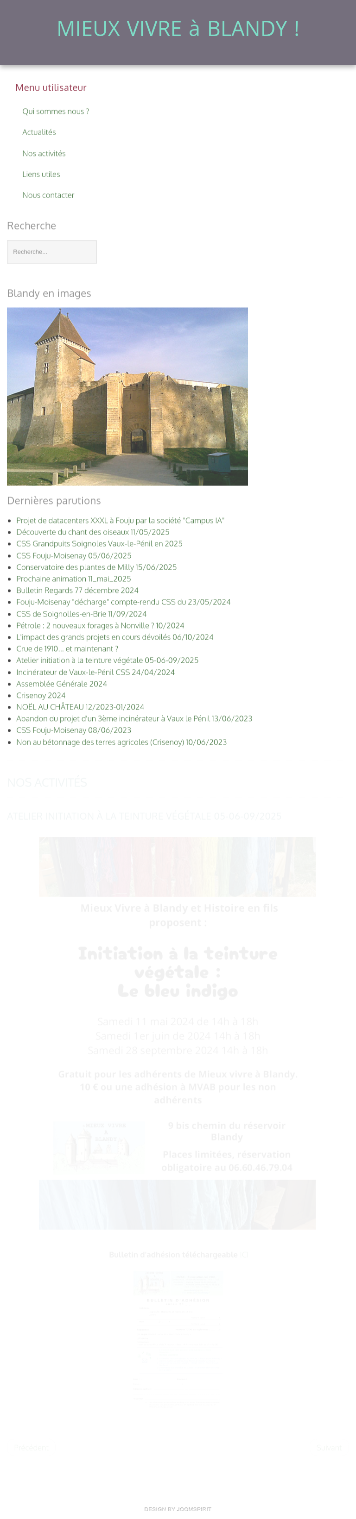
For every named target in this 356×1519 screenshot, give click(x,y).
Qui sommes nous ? (55, 110)
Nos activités (43, 152)
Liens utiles (41, 173)
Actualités (39, 131)
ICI (244, 1254)
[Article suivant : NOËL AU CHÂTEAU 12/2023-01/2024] (329, 1447)
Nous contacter (48, 194)
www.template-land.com (178, 1509)
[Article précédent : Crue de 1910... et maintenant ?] (31, 1447)
